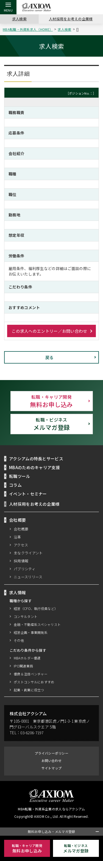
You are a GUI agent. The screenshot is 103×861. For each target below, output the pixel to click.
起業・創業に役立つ (29, 689)
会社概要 (21, 528)
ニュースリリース (28, 576)
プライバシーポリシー (51, 753)
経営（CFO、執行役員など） (35, 608)
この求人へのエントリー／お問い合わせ (49, 331)
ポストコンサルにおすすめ (34, 682)
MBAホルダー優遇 (27, 658)
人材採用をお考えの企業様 (71, 18)
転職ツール (19, 476)
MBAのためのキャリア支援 (34, 467)
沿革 (17, 536)
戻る (49, 357)
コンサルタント (25, 616)
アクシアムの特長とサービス (36, 458)
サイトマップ (51, 768)
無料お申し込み (51, 401)
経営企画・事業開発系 (31, 632)
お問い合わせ (51, 760)
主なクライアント (28, 552)
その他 (19, 640)
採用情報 (21, 560)
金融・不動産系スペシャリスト (37, 624)
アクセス (21, 544)
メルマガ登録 (51, 424)
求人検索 (19, 18)
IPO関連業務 (23, 666)
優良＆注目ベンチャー (31, 674)
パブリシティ (25, 568)
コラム (15, 485)
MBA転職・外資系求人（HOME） (28, 29)
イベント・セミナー (28, 493)
